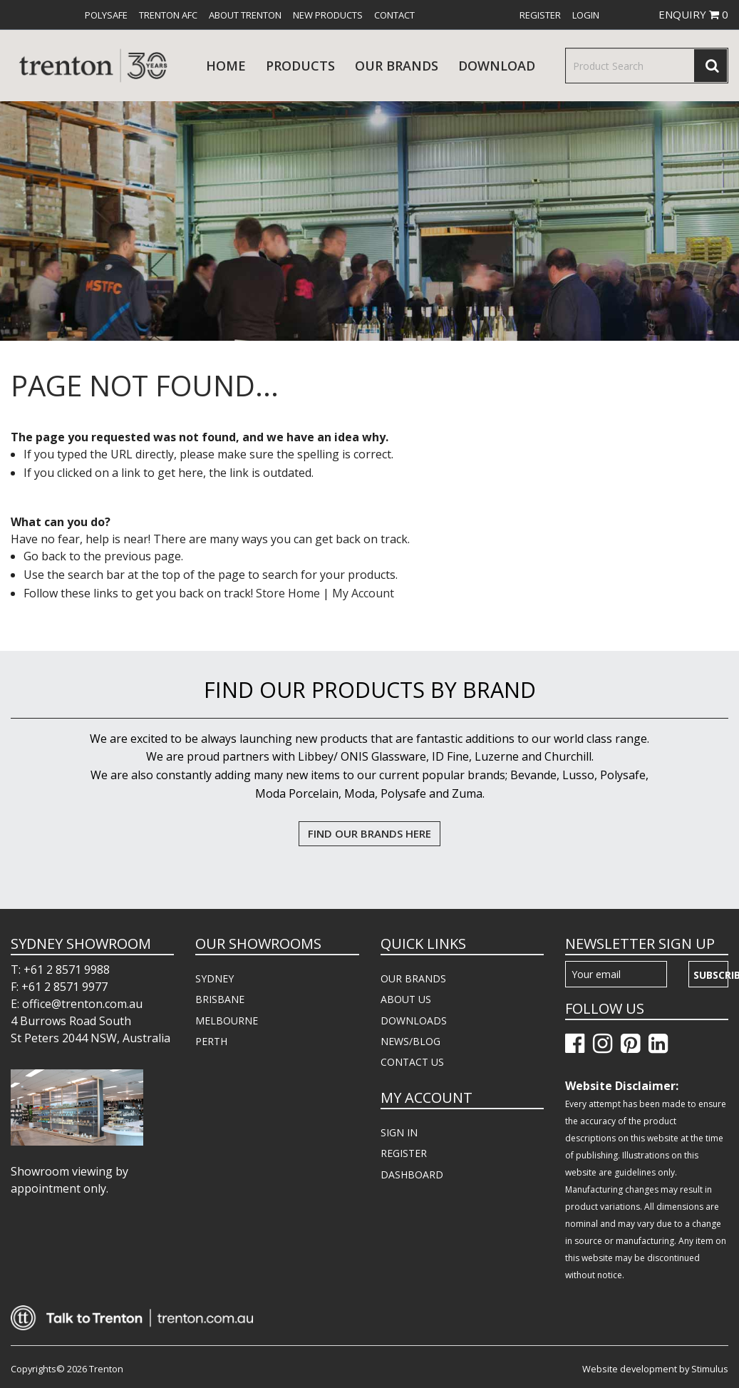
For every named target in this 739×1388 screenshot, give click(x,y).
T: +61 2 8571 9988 (60, 969)
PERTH (211, 1041)
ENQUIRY (693, 14)
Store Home (288, 593)
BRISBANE (219, 999)
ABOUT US (406, 999)
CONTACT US (412, 1062)
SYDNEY (214, 978)
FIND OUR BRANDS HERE (369, 833)
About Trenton (245, 15)
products (300, 65)
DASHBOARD (412, 1174)
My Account (363, 593)
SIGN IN (399, 1132)
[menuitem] (106, 15)
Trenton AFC (168, 15)
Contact (394, 15)
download (496, 65)
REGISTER (404, 1153)
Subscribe (710, 975)
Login (585, 15)
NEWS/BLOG (410, 1041)
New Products (328, 15)
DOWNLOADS (414, 1020)
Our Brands (396, 65)
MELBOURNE (226, 1020)
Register (540, 15)
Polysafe (106, 15)
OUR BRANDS (413, 978)
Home (226, 65)
